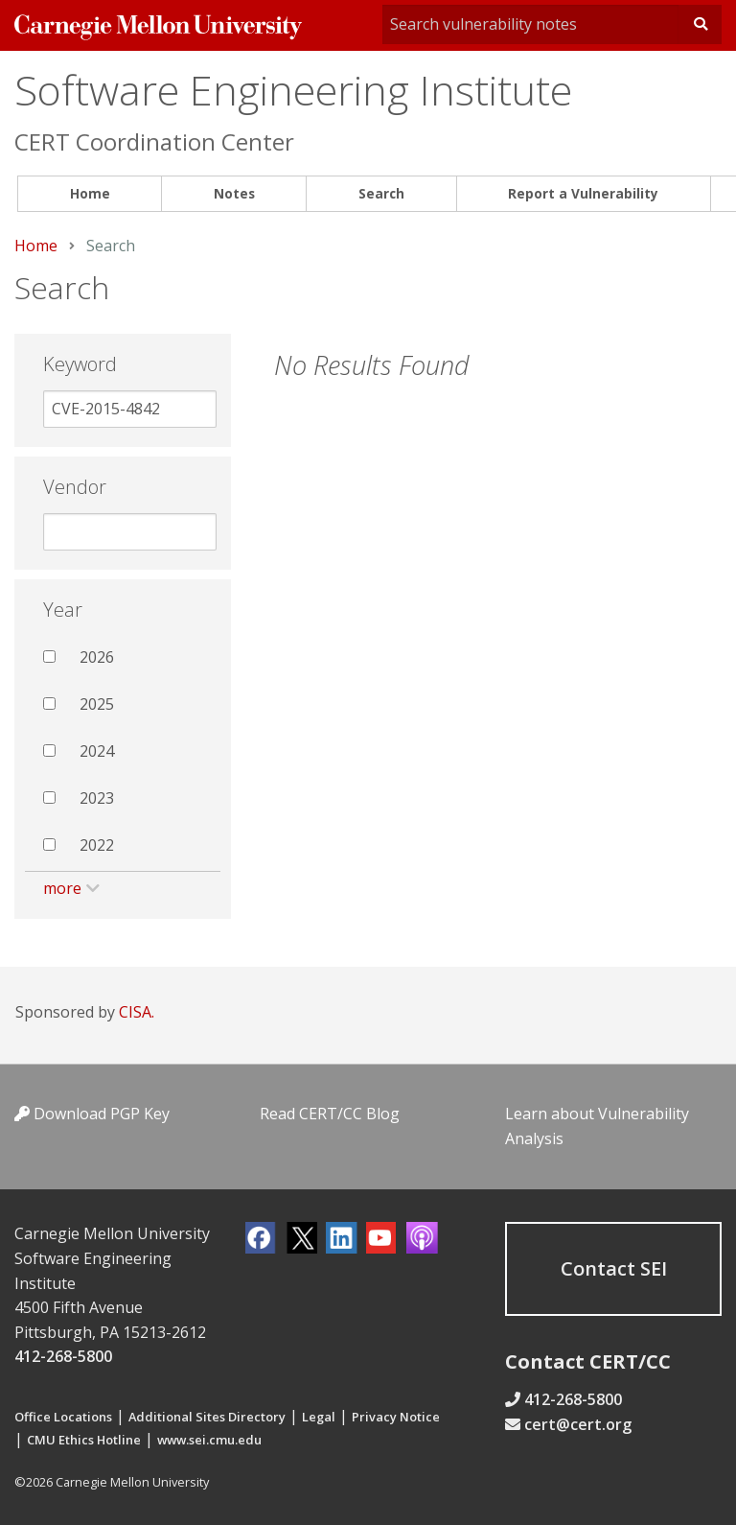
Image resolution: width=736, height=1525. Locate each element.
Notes (234, 193)
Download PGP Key (92, 1113)
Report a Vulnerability (583, 193)
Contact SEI (614, 1268)
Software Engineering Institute (293, 89)
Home (90, 193)
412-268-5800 (63, 1356)
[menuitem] (89, 194)
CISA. (136, 1011)
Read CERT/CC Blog (330, 1113)
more (62, 888)
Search (381, 193)
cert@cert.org (578, 1424)
